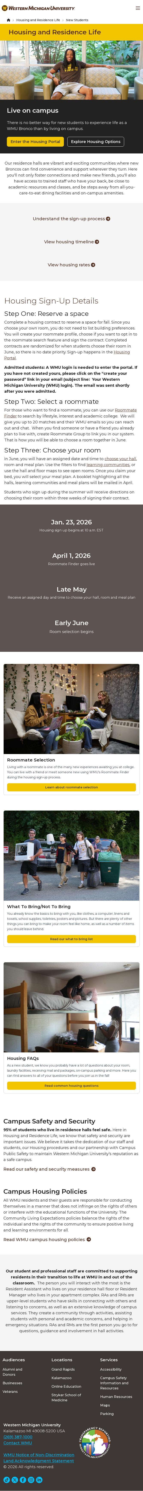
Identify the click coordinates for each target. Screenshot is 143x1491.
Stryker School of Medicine (66, 1397)
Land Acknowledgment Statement (38, 1461)
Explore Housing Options (95, 141)
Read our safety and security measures (49, 1169)
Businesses (12, 1383)
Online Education (66, 1386)
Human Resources (116, 1397)
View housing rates (71, 264)
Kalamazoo (61, 1378)
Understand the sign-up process (71, 218)
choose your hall (120, 459)
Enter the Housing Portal (35, 141)
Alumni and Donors (12, 1372)
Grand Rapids (63, 1369)
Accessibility (111, 1369)
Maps (105, 1405)
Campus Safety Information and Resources (114, 1383)
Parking (107, 1414)
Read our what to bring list (71, 939)
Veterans (10, 1392)
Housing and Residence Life (38, 20)
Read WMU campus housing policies (47, 1239)
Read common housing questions (72, 1086)
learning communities (108, 464)
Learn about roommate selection (71, 787)
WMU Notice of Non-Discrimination (38, 1455)
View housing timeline (71, 241)
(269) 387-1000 (17, 1437)
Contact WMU (17, 1443)
